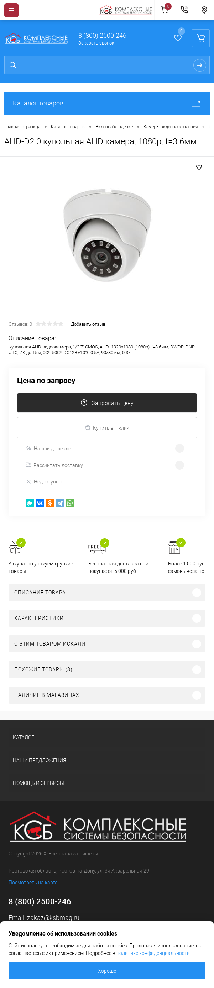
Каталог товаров (107, 103)
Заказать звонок (96, 43)
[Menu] (11, 10)
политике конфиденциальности (153, 953)
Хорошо (107, 971)
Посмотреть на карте (33, 882)
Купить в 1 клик (107, 428)
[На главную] (126, 10)
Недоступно (44, 482)
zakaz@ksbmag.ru (53, 917)
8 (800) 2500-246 (102, 35)
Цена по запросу (46, 380)
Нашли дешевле (48, 448)
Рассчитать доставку (54, 465)
